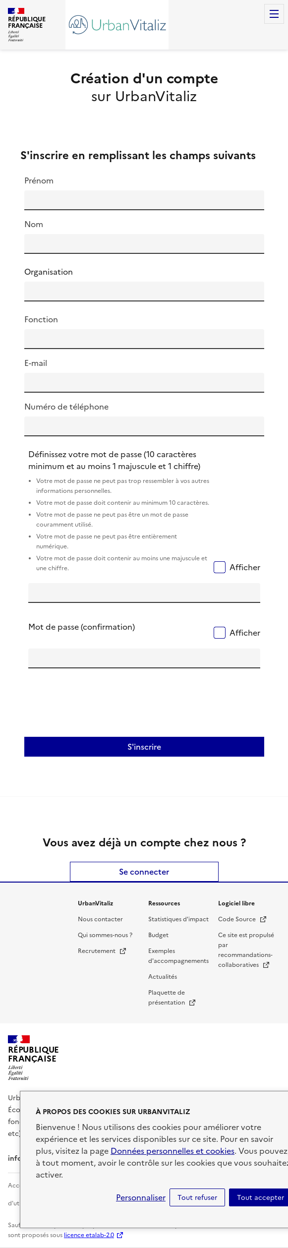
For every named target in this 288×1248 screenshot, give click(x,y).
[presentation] (103, 705)
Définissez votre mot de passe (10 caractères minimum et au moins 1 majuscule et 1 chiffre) (119, 511)
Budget (158, 935)
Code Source (242, 919)
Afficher (245, 567)
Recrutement (102, 951)
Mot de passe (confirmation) (81, 627)
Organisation (48, 272)
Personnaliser (141, 1197)
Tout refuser (197, 1197)
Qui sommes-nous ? (105, 935)
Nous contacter (100, 919)
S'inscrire (144, 747)
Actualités (162, 976)
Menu (274, 14)
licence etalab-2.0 (89, 1235)
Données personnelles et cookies (172, 1151)
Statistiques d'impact (178, 919)
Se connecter (144, 872)
